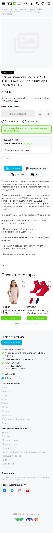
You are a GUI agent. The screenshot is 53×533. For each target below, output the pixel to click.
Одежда (32, 9)
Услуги (4, 423)
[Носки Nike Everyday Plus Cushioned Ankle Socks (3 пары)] (39, 292)
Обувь (4, 407)
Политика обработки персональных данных (23, 452)
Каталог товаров (18, 9)
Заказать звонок (12, 342)
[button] (16, 323)
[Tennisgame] (14, 3)
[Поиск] (26, 3)
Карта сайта (35, 514)
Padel (4, 387)
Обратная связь (9, 444)
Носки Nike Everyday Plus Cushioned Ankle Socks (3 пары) (38, 311)
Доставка (18, 174)
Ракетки (5, 391)
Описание (13, 168)
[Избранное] (43, 3)
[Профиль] (37, 3)
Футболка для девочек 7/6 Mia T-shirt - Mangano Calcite (13, 311)
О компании (7, 464)
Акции (4, 432)
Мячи (4, 399)
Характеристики (36, 168)
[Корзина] (49, 3)
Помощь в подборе (11, 456)
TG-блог (5, 460)
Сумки (4, 403)
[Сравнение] (48, 113)
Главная (4, 9)
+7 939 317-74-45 (12, 337)
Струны (5, 395)
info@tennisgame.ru (15, 349)
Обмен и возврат (10, 440)
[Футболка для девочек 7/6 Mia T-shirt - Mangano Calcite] (13, 292)
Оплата (36, 174)
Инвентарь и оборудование (15, 419)
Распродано (18, 113)
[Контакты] (31, 3)
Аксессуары (7, 415)
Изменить (27, 143)
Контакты (6, 467)
